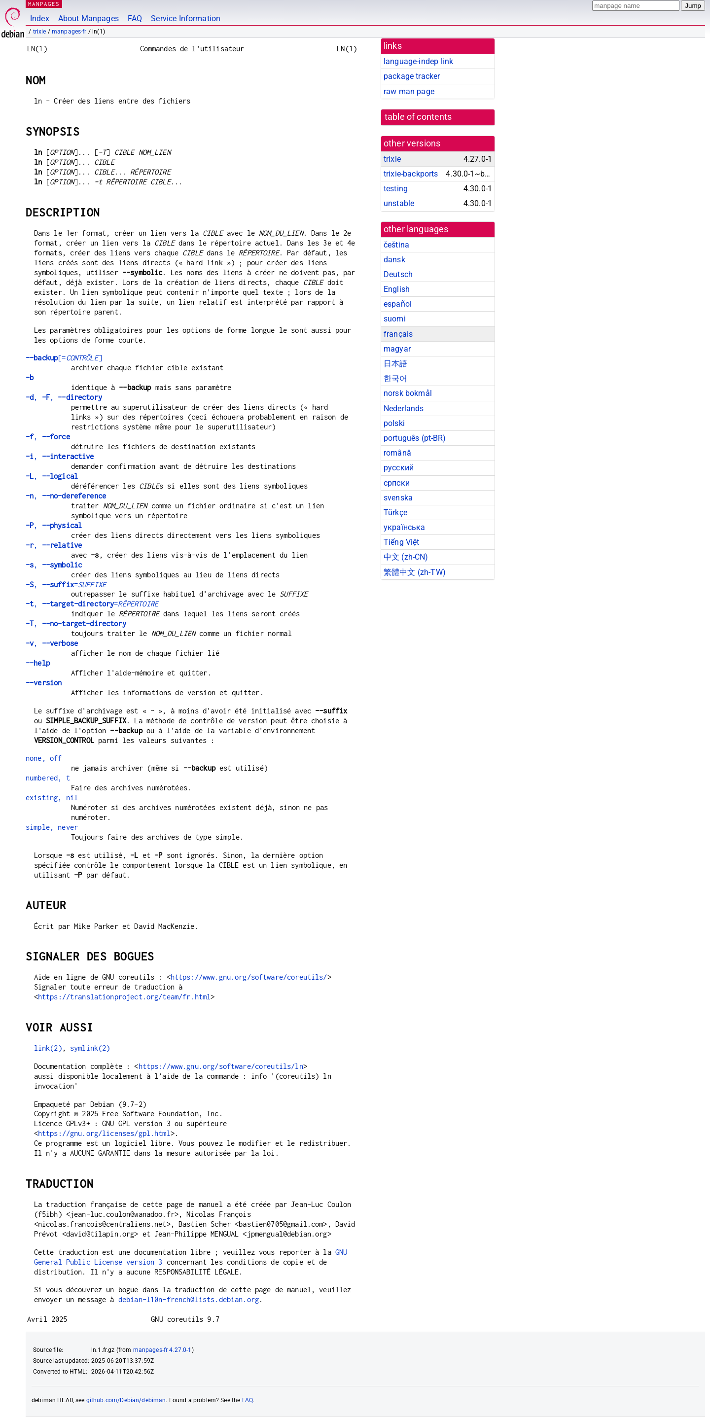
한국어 (395, 378)
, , (64, 397)
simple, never (52, 827)
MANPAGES (44, 3)
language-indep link (418, 61)
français (398, 334)
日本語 (395, 363)
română (397, 453)
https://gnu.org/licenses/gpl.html (104, 1133)
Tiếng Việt (402, 542)
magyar (397, 349)
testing (396, 188)
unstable (399, 203)
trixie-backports (411, 173)
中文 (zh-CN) (406, 557)
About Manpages (88, 18)
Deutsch (398, 274)
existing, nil (52, 797)
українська (405, 527)
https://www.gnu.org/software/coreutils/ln (221, 1066)
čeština (396, 244)
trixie (39, 31)
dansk (394, 259)
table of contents (418, 117)
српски (397, 483)
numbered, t (48, 778)
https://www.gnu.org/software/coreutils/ (249, 977)
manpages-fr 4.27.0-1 (162, 1349)
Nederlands (404, 408)
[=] (64, 358)
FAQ (135, 18)
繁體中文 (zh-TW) (415, 572)
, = (66, 584)
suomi (395, 318)
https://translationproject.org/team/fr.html (124, 996)
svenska (398, 497)
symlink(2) (90, 1048)
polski (394, 423)
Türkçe (395, 512)
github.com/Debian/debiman (126, 1400)
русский (399, 467)
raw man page (409, 91)
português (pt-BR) (415, 438)
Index (39, 18)
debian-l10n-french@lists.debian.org (188, 1299)
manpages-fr (69, 31)
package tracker (412, 76)
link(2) (48, 1048)
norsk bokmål (408, 393)
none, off (44, 758)
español (398, 304)
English (397, 289)
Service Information (185, 18)
